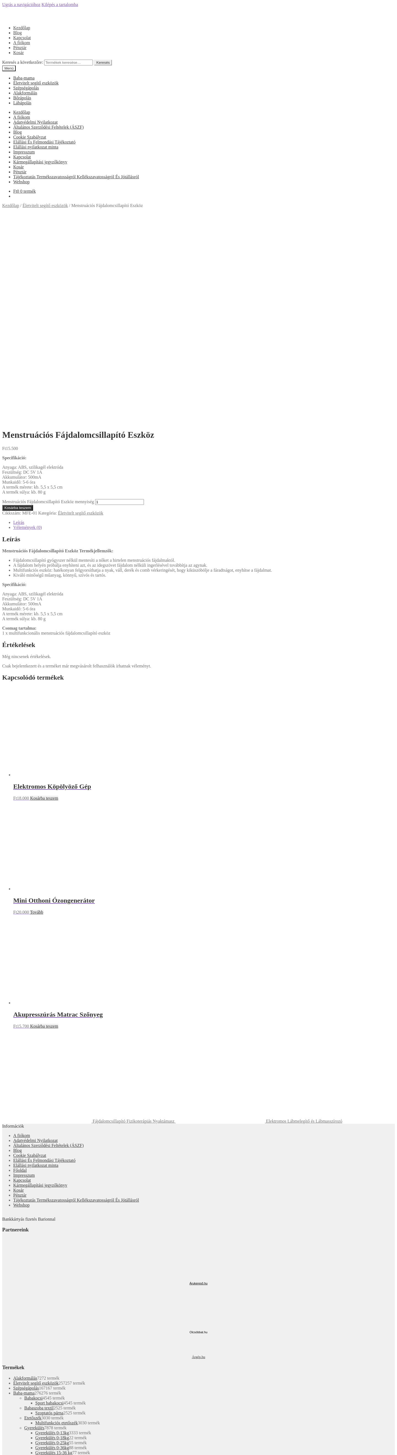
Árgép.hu (198, 1155)
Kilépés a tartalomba (60, 4)
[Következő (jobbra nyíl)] (10, 1452)
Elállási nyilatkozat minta (35, 147)
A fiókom (21, 42)
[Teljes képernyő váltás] (15, 1447)
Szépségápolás (26, 88)
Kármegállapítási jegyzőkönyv (40, 162)
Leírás (18, 321)
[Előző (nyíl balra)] (4, 1452)
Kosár (18, 52)
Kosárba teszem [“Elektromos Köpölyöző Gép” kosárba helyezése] (44, 596)
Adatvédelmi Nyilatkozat (35, 122)
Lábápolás (22, 102)
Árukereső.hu (198, 1081)
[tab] (204, 321)
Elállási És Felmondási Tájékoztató (44, 142)
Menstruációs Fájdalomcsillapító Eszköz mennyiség (48, 300)
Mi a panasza (13, 1310)
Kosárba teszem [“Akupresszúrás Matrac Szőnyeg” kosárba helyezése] (44, 824)
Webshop (21, 181)
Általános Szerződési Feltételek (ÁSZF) (48, 127)
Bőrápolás (22, 98)
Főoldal (20, 968)
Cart (18, 1335)
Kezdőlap (21, 27)
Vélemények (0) (27, 326)
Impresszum (24, 152)
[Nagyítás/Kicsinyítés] (21, 1447)
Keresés (103, 62)
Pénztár (19, 47)
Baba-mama (23, 78)
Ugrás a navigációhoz (21, 4)
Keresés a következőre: (22, 62)
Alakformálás (25, 93)
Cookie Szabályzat (29, 137)
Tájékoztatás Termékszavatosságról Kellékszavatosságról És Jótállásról (76, 176)
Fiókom (20, 1319)
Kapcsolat (22, 37)
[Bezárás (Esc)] (4, 1447)
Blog (17, 32)
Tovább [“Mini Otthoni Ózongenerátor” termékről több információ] (36, 710)
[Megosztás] (10, 1447)
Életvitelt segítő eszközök (35, 83)
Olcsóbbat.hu (199, 1130)
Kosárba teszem (17, 306)
